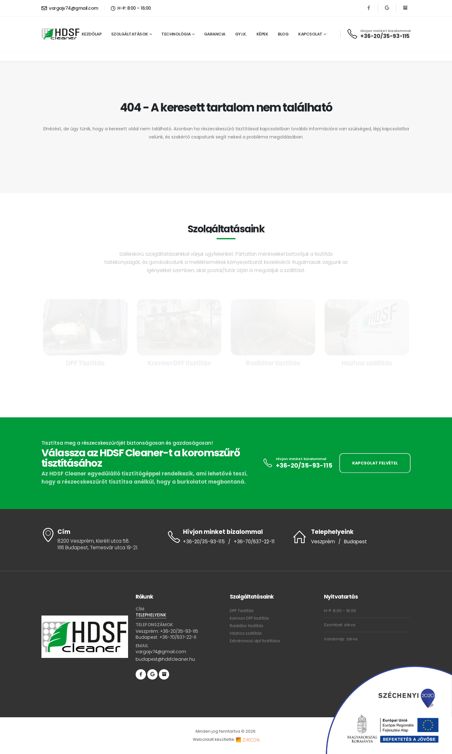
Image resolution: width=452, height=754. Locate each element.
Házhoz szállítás (246, 633)
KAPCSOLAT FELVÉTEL (375, 463)
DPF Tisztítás (242, 610)
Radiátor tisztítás (246, 625)
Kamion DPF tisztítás (249, 618)
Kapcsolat (310, 34)
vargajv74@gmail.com (69, 8)
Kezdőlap (91, 34)
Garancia (214, 34)
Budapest (355, 541)
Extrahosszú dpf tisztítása (255, 640)
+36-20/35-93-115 (385, 36)
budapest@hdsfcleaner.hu (165, 659)
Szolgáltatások (129, 34)
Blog (283, 34)
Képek (262, 34)
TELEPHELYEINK (151, 615)
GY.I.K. (241, 34)
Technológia (176, 34)
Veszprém (323, 541)
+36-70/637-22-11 (254, 541)
